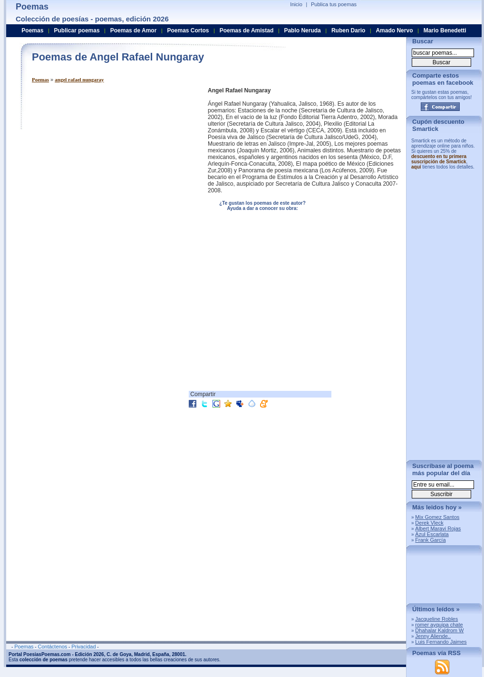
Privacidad (83, 646)
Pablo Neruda (302, 30)
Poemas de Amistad (247, 30)
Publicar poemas (77, 30)
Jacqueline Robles (436, 619)
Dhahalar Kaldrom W (439, 630)
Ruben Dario (348, 30)
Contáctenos (52, 646)
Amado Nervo (394, 30)
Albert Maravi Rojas (438, 528)
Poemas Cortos (188, 30)
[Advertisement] (112, 153)
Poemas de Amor (133, 30)
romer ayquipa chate (439, 624)
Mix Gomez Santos (437, 517)
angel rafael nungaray (79, 79)
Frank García (430, 540)
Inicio (296, 4)
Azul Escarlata (431, 534)
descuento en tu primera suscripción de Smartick (438, 159)
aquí (416, 166)
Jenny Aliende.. (433, 636)
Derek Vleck (429, 523)
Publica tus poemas (334, 4)
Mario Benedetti (445, 30)
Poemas (40, 79)
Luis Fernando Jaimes (440, 642)
